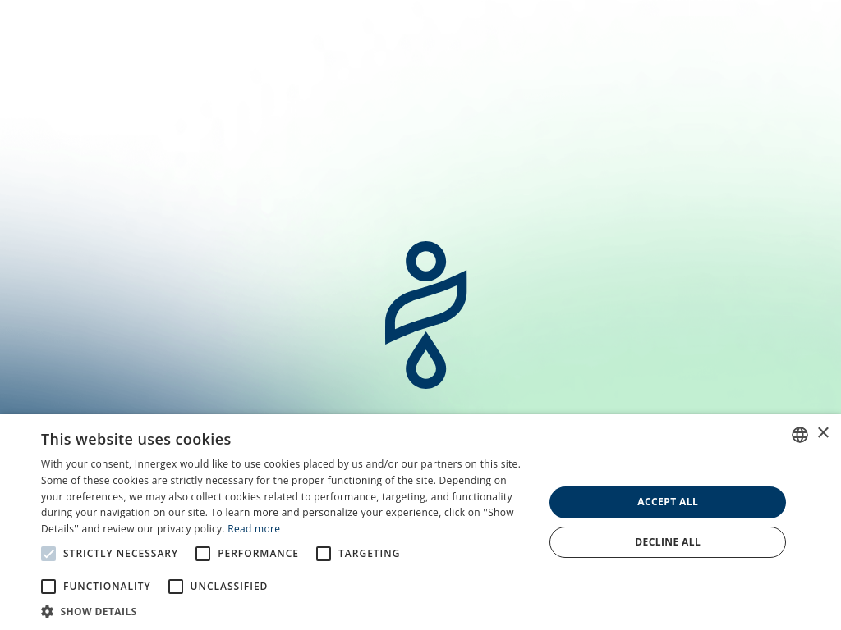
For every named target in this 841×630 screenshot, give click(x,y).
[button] (285, 610)
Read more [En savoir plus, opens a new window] (253, 529)
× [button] (822, 433)
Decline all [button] (668, 542)
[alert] (420, 522)
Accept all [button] (667, 502)
